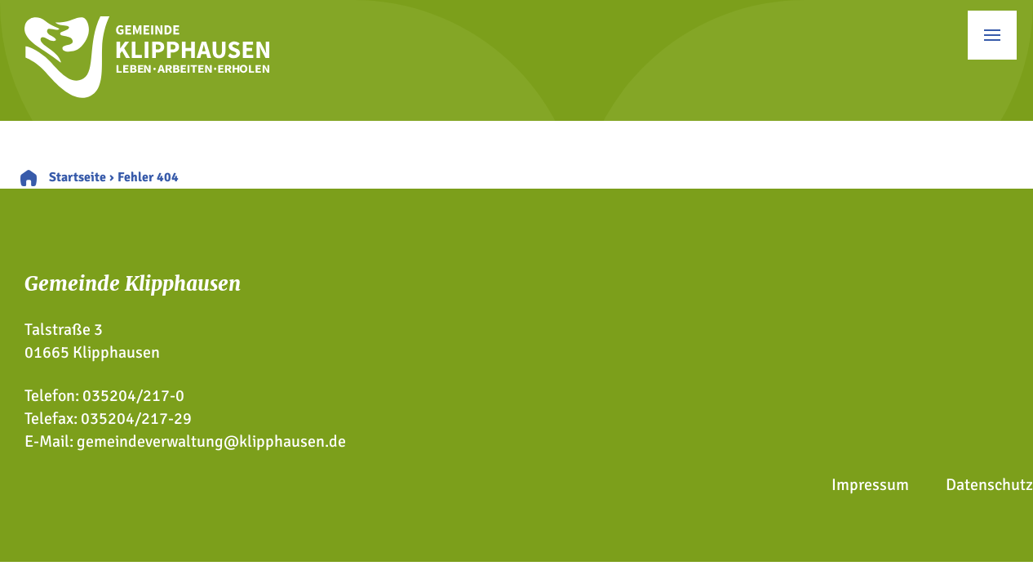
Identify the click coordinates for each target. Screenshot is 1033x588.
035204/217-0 (133, 395)
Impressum (870, 484)
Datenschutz (989, 484)
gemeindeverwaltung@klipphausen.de (211, 441)
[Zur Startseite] (146, 92)
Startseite (77, 177)
